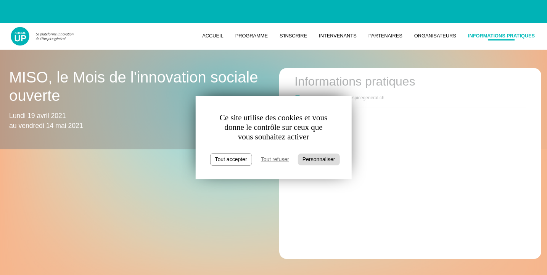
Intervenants (338, 36)
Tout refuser (275, 159)
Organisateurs (435, 36)
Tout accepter (231, 159)
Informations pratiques (501, 36)
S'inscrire (293, 36)
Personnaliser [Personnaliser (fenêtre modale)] (318, 159)
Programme (251, 36)
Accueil (212, 36)
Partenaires (385, 36)
